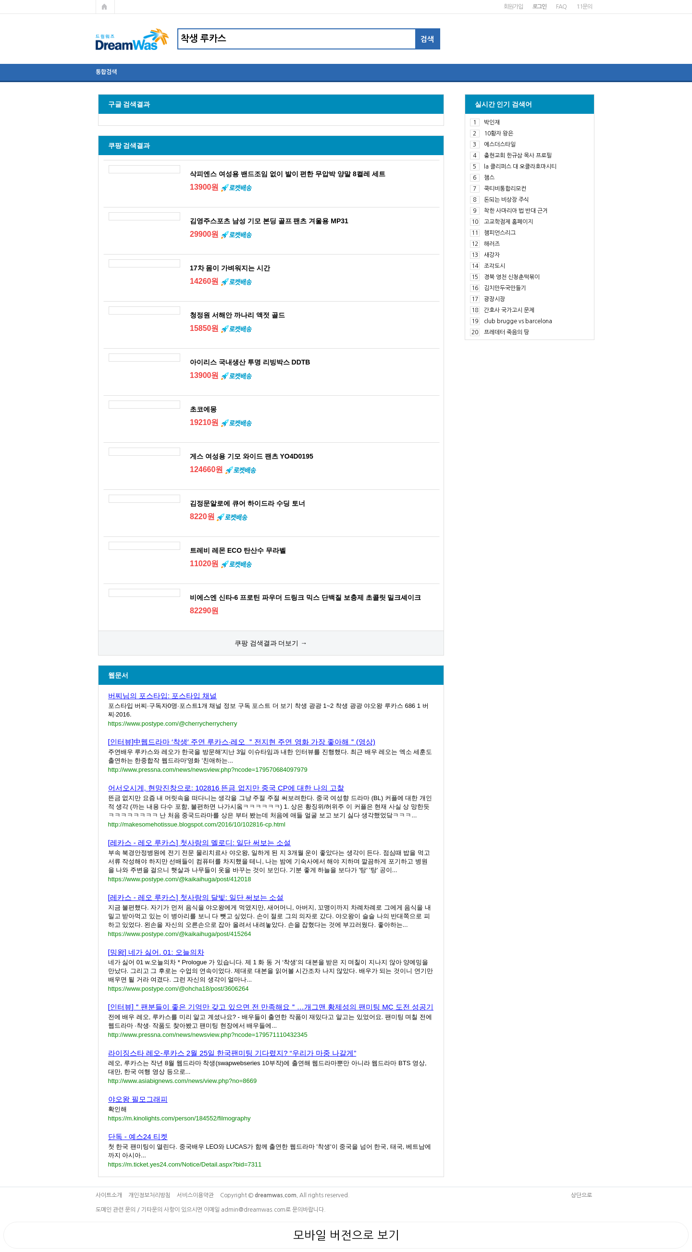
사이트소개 (109, 1195)
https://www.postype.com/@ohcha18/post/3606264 (178, 988)
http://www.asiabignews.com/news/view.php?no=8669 (182, 1080)
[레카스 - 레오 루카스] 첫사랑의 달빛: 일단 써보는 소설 (196, 897)
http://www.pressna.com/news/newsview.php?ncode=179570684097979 (208, 769)
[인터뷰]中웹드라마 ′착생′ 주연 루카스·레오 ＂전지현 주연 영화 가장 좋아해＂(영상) (241, 742)
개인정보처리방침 (149, 1195)
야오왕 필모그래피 (138, 1099)
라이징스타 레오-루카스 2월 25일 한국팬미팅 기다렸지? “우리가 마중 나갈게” (232, 1053)
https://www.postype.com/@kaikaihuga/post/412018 (179, 879)
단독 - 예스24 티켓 (138, 1136)
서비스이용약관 (195, 1195)
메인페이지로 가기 (105, 6)
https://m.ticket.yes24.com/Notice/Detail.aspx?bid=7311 (185, 1164)
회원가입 (513, 7)
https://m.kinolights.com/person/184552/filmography (179, 1118)
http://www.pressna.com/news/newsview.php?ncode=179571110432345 (208, 1034)
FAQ (561, 7)
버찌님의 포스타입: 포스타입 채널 (162, 696)
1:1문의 (584, 7)
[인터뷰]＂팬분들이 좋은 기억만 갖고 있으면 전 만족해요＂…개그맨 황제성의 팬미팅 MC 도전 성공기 (271, 1007)
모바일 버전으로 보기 (346, 1235)
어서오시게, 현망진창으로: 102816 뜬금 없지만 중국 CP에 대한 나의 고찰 (226, 788)
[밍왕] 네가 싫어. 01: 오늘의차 (156, 952)
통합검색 (106, 72)
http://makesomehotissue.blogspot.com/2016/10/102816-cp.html (196, 824)
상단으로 (581, 1195)
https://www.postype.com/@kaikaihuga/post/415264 (179, 933)
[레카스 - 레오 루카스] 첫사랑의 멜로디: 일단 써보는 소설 (199, 843)
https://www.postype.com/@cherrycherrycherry (172, 723)
